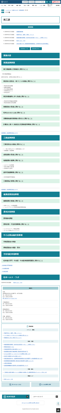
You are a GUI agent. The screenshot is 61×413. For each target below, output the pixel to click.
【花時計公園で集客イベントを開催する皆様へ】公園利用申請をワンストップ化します (25, 372)
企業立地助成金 (8, 363)
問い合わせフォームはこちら (10, 298)
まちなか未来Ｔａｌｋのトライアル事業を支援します (17, 353)
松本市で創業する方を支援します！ (13, 356)
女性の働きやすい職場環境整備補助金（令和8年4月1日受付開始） (32, 43)
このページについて (38, 396)
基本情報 (57, 5)
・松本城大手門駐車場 (6, 265)
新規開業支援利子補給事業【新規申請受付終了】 (16, 351)
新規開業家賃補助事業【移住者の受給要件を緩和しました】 (19, 360)
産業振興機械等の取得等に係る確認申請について (16, 365)
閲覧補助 (25, 1)
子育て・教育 (10, 5)
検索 (50, 2)
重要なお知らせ (57, 1)
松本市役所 (11, 397)
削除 (9, 12)
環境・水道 (34, 5)
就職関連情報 (19, 31)
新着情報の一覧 (24, 48)
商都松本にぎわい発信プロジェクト (13, 337)
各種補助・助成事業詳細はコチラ (9, 133)
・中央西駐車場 (5, 268)
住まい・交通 (26, 5)
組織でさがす (15, 10)
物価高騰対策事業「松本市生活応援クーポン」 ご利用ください (31, 37)
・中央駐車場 (4, 271)
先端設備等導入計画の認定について (13, 349)
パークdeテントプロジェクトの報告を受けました (16, 335)
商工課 (6, 12)
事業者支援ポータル (9, 346)
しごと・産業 (42, 5)
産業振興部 (21, 10)
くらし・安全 (3, 5)
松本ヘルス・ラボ (20, 40)
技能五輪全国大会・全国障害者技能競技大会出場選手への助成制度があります (23, 358)
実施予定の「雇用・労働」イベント (25, 34)
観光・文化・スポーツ (50, 5)
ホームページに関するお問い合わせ (30, 402)
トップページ (8, 10)
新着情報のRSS (35, 48)
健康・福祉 (18, 5)
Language (32, 1)
